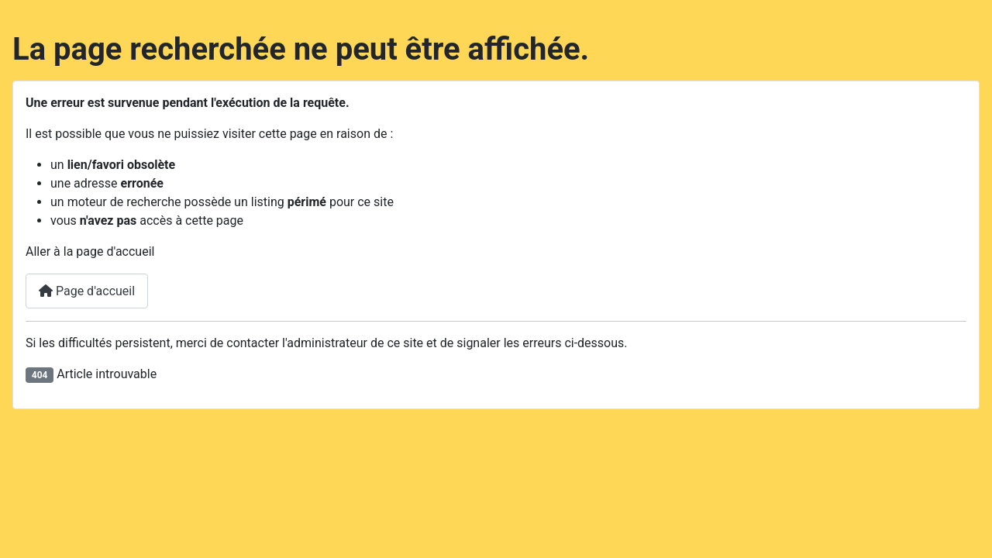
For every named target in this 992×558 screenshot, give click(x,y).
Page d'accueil (87, 291)
